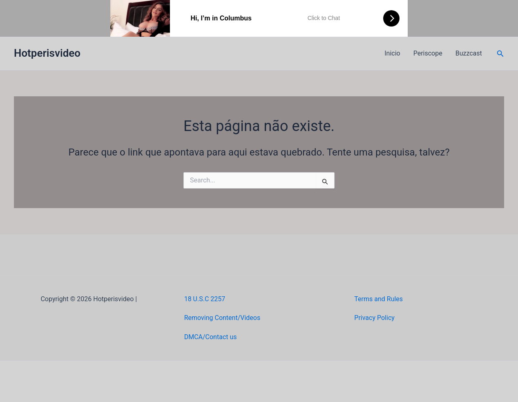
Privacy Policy (374, 318)
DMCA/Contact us (210, 337)
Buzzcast (468, 53)
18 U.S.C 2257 (205, 299)
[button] (500, 54)
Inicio (392, 53)
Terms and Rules (378, 299)
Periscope (427, 53)
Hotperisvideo (47, 53)
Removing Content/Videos (222, 318)
